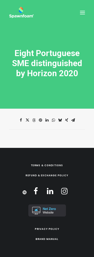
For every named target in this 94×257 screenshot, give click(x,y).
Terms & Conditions (47, 165)
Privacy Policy (47, 229)
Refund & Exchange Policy (47, 175)
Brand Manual (47, 239)
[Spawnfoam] (21, 12)
